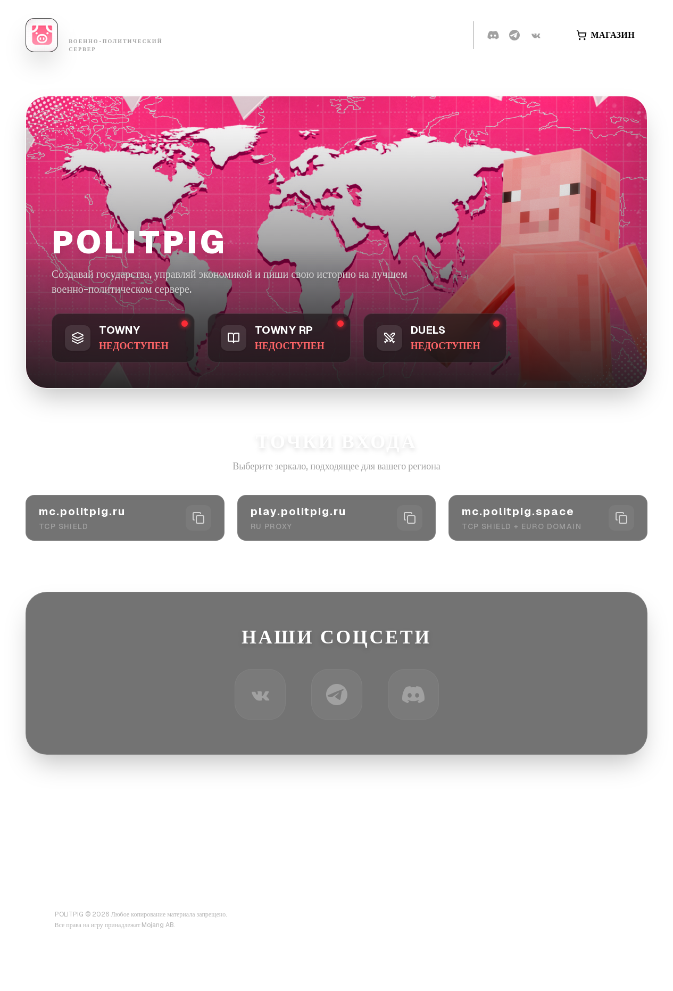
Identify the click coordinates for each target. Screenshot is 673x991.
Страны (267, 34)
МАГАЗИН (605, 34)
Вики (316, 34)
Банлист (208, 34)
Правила (367, 34)
